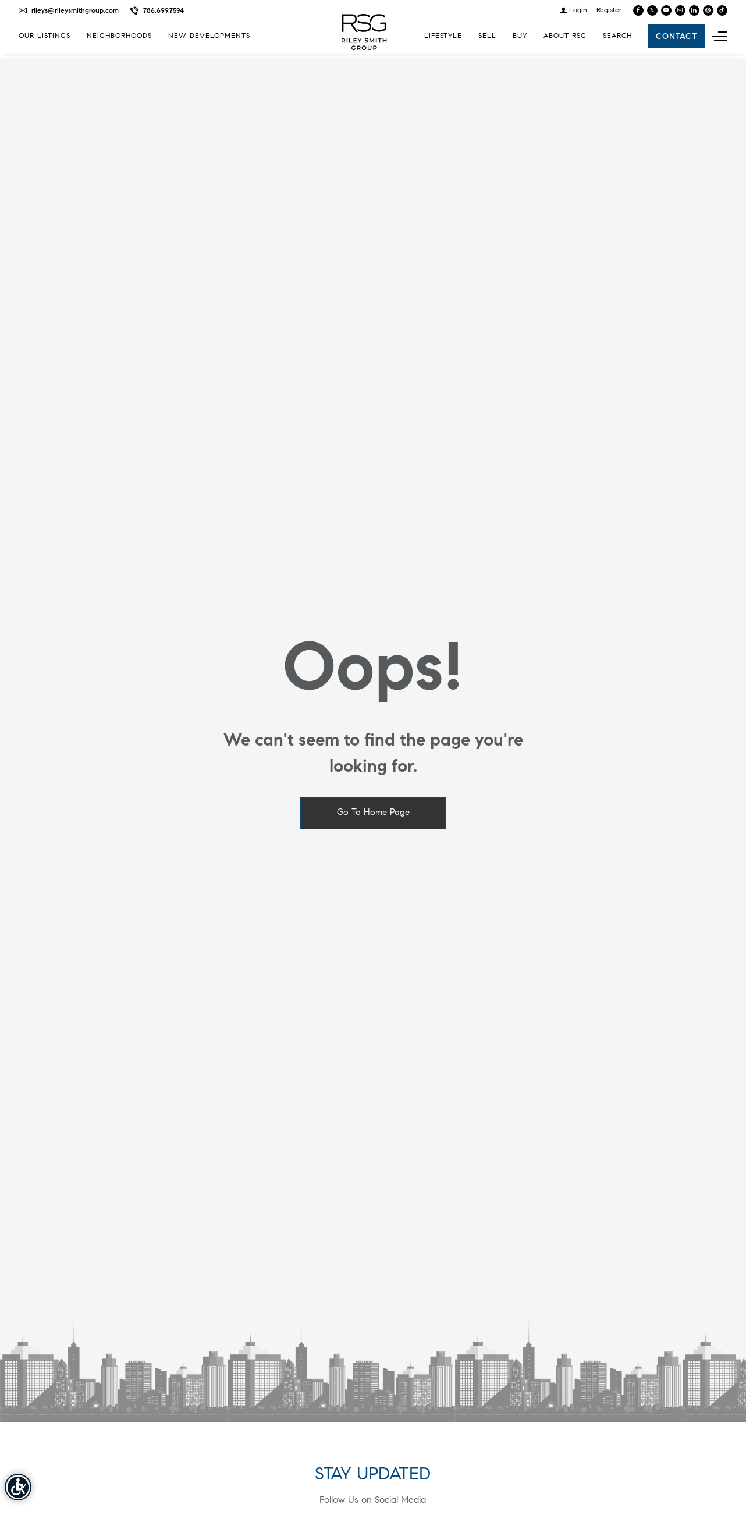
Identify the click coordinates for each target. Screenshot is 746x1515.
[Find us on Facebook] (638, 10)
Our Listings (44, 36)
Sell (487, 36)
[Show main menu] (719, 36)
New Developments (209, 36)
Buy (520, 36)
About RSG (565, 36)
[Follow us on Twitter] (652, 10)
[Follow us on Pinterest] (708, 10)
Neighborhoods (119, 36)
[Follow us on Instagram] (680, 10)
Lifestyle (443, 36)
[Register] (608, 10)
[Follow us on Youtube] (666, 10)
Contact (676, 36)
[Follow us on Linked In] (694, 10)
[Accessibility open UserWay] (18, 1487)
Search (617, 36)
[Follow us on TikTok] (722, 10)
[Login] (573, 10)
